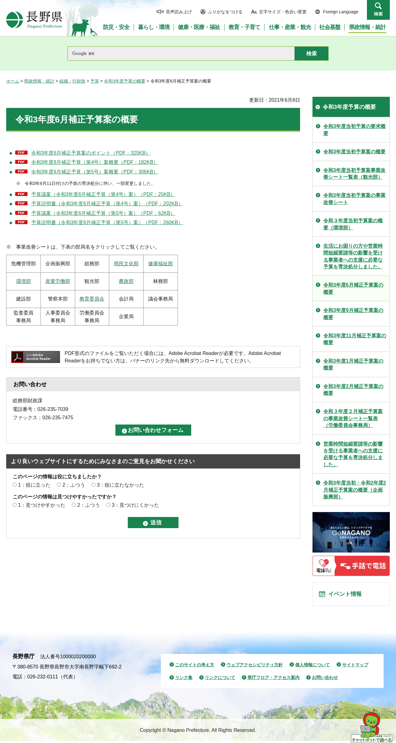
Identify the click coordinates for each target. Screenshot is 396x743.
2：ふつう (73, 485)
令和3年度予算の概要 (124, 81)
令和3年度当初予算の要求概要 (354, 130)
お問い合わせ (325, 679)
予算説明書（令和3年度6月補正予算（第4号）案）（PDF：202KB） (107, 203)
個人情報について (312, 666)
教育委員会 (92, 298)
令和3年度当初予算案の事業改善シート (354, 199)
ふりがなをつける (225, 11)
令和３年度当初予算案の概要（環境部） (353, 224)
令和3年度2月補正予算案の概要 (353, 390)
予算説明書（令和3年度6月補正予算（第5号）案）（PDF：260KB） (107, 222)
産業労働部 (57, 281)
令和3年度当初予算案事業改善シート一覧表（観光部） (354, 174)
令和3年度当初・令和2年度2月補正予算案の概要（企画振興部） (354, 489)
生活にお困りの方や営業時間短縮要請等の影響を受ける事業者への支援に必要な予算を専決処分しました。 (353, 256)
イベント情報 (346, 595)
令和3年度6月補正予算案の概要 (353, 288)
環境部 (23, 281)
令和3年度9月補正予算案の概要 (353, 314)
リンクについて (220, 679)
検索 (378, 13)
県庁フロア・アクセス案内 (273, 679)
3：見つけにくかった (135, 505)
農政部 (126, 281)
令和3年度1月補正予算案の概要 (353, 364)
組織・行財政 (72, 81)
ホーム (12, 81)
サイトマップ (355, 666)
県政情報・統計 (39, 81)
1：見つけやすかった (41, 505)
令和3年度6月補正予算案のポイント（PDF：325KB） (91, 153)
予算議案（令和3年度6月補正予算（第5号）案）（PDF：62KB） (103, 213)
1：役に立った (34, 485)
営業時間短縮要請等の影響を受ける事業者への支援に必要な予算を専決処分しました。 (353, 454)
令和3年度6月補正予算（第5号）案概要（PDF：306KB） (94, 171)
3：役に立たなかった (120, 485)
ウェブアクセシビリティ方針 (254, 666)
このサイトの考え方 (194, 666)
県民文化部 (126, 263)
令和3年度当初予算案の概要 (354, 151)
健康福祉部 (160, 263)
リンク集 (183, 679)
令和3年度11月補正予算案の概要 (354, 339)
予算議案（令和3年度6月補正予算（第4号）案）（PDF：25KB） (103, 194)
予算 (94, 81)
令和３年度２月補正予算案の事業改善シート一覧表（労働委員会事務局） (353, 418)
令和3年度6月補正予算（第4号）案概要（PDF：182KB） (94, 162)
